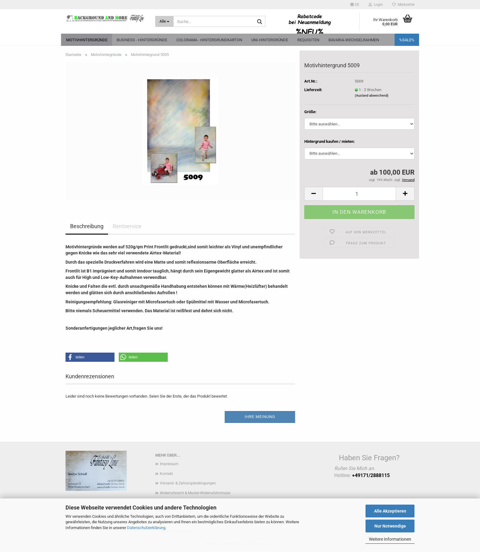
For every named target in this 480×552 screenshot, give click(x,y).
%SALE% (406, 40)
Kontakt (166, 474)
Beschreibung (86, 226)
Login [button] (376, 4)
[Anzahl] (359, 194)
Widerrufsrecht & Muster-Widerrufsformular (195, 493)
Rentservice (127, 226)
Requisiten (308, 40)
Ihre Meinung (260, 416)
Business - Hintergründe (142, 40)
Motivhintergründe (86, 40)
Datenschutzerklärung (146, 527)
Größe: (310, 111)
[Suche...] (164, 21)
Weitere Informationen (390, 539)
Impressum (169, 464)
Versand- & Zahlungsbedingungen (188, 483)
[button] (355, 4)
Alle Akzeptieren (390, 511)
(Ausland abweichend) (371, 96)
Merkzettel (403, 4)
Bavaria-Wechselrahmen (353, 40)
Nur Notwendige (390, 526)
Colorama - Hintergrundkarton (209, 40)
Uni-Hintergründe (269, 40)
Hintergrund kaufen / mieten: (329, 141)
